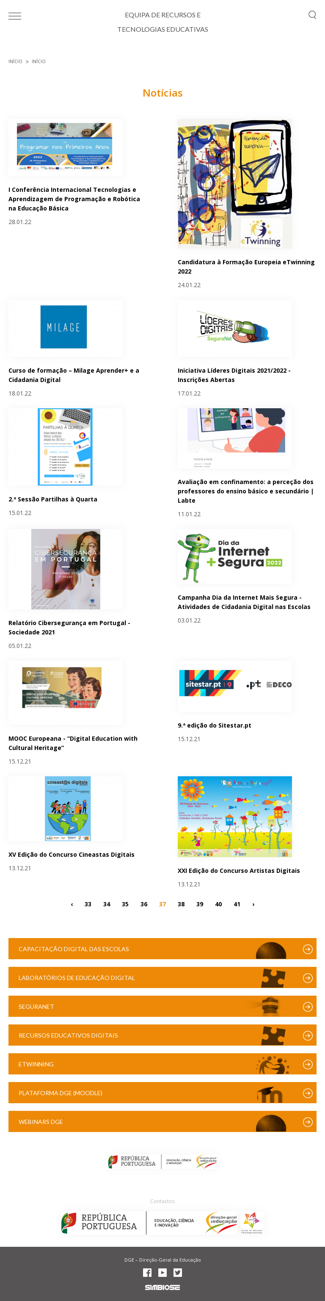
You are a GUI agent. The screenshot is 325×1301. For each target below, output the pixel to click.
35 (125, 904)
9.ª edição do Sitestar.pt (214, 725)
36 (143, 904)
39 (199, 904)
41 (237, 904)
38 (181, 904)
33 (88, 904)
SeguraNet (36, 1006)
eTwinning (36, 1064)
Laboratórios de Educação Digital (77, 977)
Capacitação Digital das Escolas (74, 948)
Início (15, 61)
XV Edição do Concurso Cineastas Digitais (71, 854)
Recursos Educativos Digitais (68, 1035)
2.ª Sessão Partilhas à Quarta (52, 499)
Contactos (162, 1201)
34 (106, 904)
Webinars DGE (41, 1121)
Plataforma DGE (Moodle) (60, 1092)
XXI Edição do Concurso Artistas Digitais (239, 870)
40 (218, 904)
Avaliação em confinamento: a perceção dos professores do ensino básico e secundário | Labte (246, 491)
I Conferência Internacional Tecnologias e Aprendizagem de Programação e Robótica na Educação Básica (74, 198)
